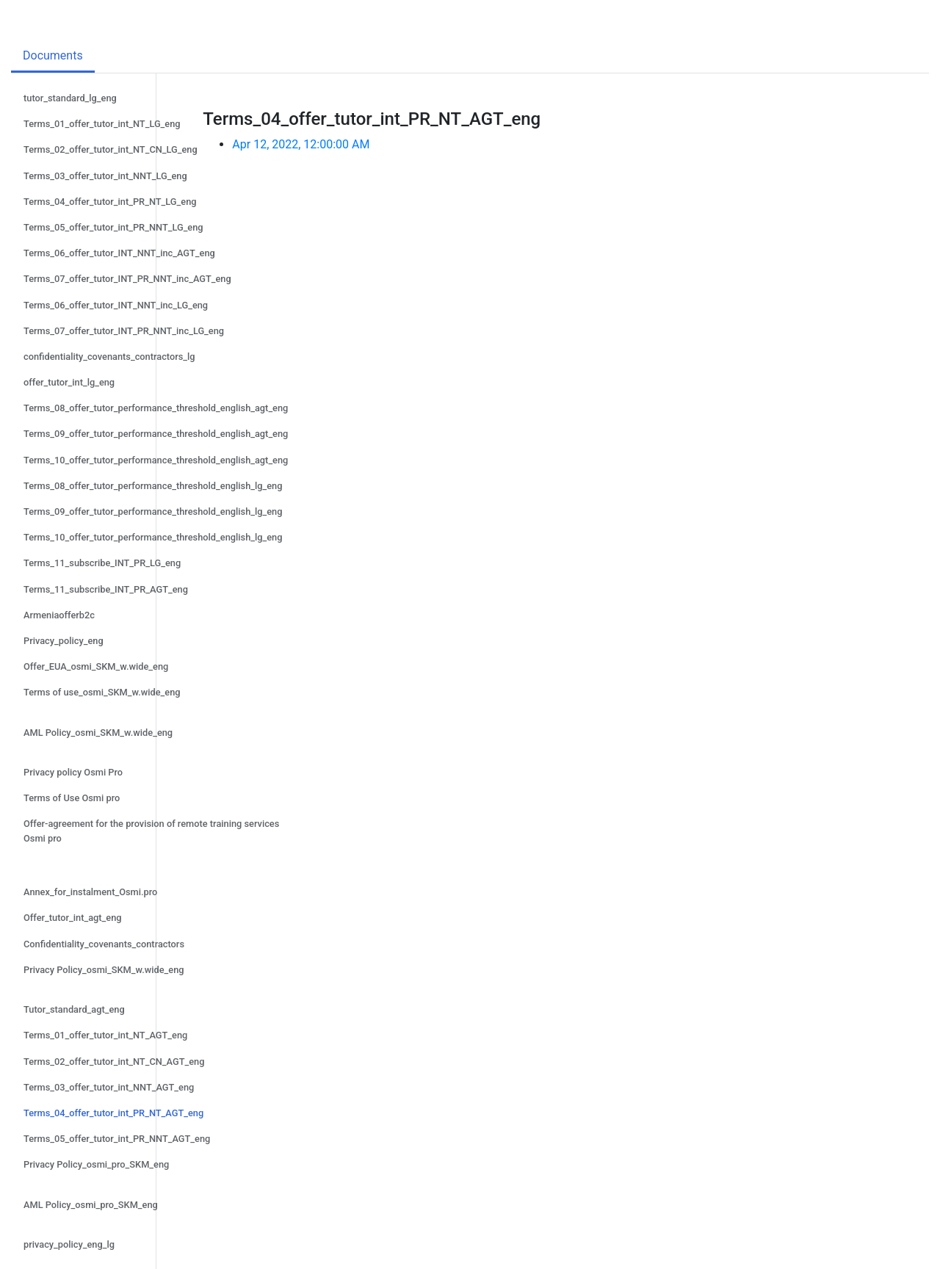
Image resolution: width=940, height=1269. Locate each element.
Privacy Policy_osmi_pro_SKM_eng (96, 1164)
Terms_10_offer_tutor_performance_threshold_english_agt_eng (156, 460)
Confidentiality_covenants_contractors (104, 944)
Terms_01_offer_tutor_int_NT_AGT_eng (105, 1035)
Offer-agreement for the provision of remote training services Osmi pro (151, 830)
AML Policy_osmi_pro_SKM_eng (91, 1204)
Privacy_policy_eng (64, 640)
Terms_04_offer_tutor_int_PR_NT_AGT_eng (113, 1112)
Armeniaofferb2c (59, 615)
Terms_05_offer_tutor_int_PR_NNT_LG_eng (113, 227)
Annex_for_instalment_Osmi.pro (90, 891)
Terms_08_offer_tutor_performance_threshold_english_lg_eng (153, 485)
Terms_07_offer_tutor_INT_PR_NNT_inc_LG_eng (124, 330)
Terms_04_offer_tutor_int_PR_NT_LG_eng (110, 201)
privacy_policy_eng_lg (69, 1244)
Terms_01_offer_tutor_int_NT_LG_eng (102, 123)
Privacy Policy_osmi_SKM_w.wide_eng (104, 969)
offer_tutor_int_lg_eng (69, 382)
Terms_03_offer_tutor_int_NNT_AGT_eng (109, 1087)
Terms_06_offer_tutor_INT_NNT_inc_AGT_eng (119, 252)
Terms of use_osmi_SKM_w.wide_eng (102, 692)
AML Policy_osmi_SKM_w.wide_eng (98, 732)
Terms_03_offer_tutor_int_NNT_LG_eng (105, 175)
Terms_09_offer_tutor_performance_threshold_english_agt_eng (156, 433)
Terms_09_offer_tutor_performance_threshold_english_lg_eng (153, 511)
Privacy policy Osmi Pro (73, 772)
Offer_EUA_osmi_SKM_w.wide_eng (96, 666)
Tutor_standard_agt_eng (74, 1009)
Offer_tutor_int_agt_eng (73, 917)
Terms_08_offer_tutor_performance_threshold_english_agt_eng (156, 407)
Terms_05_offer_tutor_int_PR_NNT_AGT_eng (117, 1138)
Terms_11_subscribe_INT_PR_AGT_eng (106, 589)
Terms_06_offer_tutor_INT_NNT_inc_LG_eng (116, 305)
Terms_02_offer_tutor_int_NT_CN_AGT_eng (114, 1061)
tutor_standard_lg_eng (70, 98)
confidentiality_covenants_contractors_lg (109, 356)
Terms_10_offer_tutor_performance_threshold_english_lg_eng (153, 537)
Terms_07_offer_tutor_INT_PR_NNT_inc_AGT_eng (127, 278)
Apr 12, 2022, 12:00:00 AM (300, 144)
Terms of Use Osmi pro (72, 797)
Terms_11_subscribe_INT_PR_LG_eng (102, 562)
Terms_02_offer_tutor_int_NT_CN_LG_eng (111, 149)
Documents (53, 55)
